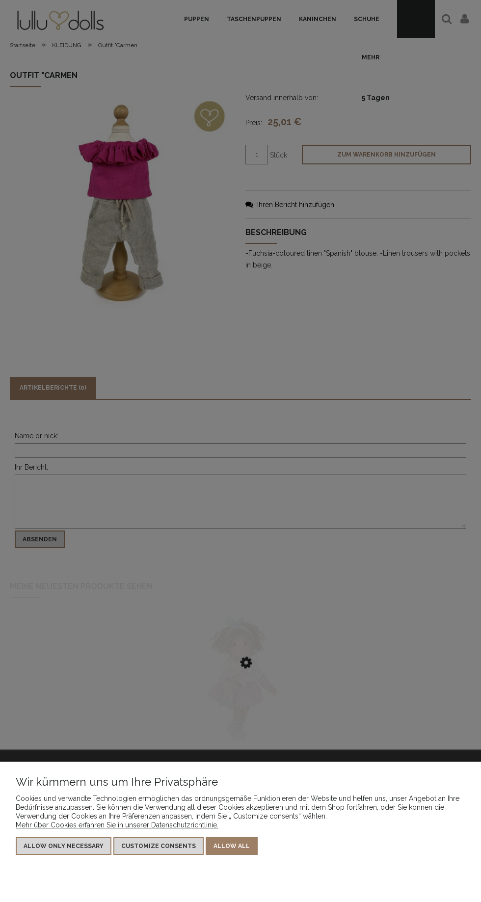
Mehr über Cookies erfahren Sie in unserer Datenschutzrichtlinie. (117, 825)
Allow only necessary (64, 846)
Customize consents (158, 846)
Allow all (232, 846)
